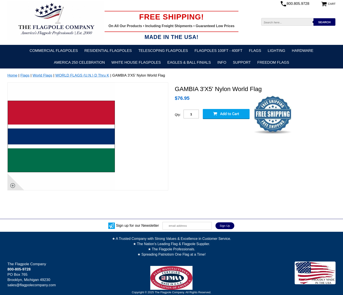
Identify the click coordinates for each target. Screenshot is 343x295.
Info (221, 62)
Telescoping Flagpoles (163, 51)
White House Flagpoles (136, 62)
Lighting (276, 51)
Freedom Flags (273, 62)
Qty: (178, 114)
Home (12, 75)
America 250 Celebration (79, 62)
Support (242, 62)
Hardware (302, 51)
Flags (255, 51)
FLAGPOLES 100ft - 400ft (218, 51)
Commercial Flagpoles (54, 51)
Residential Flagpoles (108, 51)
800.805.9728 (298, 4)
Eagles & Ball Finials (189, 62)
